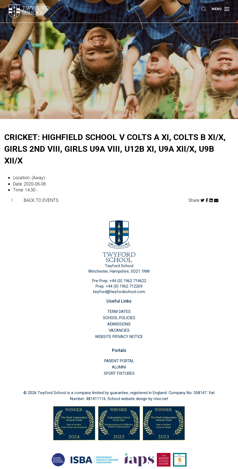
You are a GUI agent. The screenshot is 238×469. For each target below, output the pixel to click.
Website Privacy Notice (119, 336)
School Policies (119, 318)
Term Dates (119, 311)
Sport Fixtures (119, 373)
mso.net (161, 399)
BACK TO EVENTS (41, 200)
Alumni (119, 367)
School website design (127, 399)
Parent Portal (119, 361)
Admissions (119, 324)
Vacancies (119, 330)
